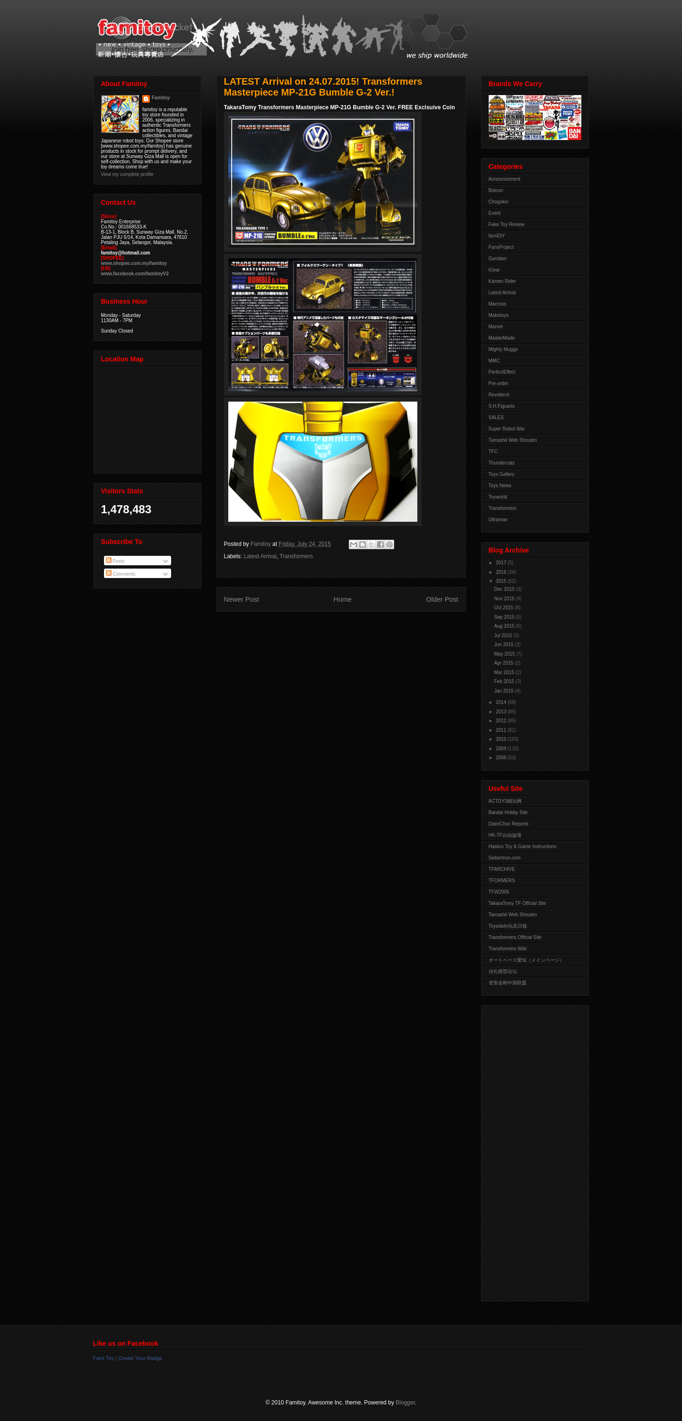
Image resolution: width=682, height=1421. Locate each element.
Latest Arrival (260, 556)
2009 (502, 748)
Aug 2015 (505, 626)
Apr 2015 (504, 663)
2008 (502, 757)
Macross (498, 304)
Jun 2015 (504, 644)
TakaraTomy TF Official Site (517, 903)
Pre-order (499, 383)
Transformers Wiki (508, 948)
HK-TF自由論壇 (505, 835)
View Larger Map (148, 417)
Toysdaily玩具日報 (508, 926)
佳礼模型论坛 (503, 971)
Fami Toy (103, 1358)
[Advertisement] (526, 1151)
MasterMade (502, 338)
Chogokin (499, 201)
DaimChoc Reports (508, 823)
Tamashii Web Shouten (513, 440)
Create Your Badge (140, 1358)
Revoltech (499, 394)
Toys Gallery (502, 474)
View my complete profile (127, 174)
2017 (502, 562)
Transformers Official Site (515, 937)
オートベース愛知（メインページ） (526, 960)
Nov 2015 (505, 598)
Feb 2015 (505, 681)
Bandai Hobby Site (508, 812)
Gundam (498, 258)
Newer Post (241, 599)
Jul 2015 (504, 635)
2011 (502, 730)
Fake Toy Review (507, 224)
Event (495, 213)
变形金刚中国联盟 (508, 982)
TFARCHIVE (502, 869)
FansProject (501, 247)
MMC (494, 360)
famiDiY (497, 235)
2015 (502, 581)
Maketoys (499, 315)
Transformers (296, 556)
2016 (502, 572)
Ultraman (498, 519)
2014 (502, 702)
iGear (494, 269)
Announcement (504, 179)
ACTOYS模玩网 (505, 801)
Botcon (496, 190)
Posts (115, 561)
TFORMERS (502, 880)
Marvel (496, 326)
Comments (121, 574)
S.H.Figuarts (502, 406)
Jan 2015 (504, 690)
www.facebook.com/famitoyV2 (135, 273)
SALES (496, 417)
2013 (502, 711)
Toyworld (498, 497)
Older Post (442, 599)
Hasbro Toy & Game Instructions (523, 846)
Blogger (405, 1402)
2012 (502, 720)
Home (343, 599)
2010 (502, 739)
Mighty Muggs (503, 349)
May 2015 (505, 654)
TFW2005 (499, 892)
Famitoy (161, 97)
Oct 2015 (504, 607)
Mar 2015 (505, 672)
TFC (493, 451)
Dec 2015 (505, 589)
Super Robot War (507, 428)
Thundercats (502, 462)
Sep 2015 (505, 617)
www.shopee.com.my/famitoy (134, 263)
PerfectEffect (502, 372)
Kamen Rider (502, 281)
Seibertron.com (505, 857)
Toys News (500, 485)
